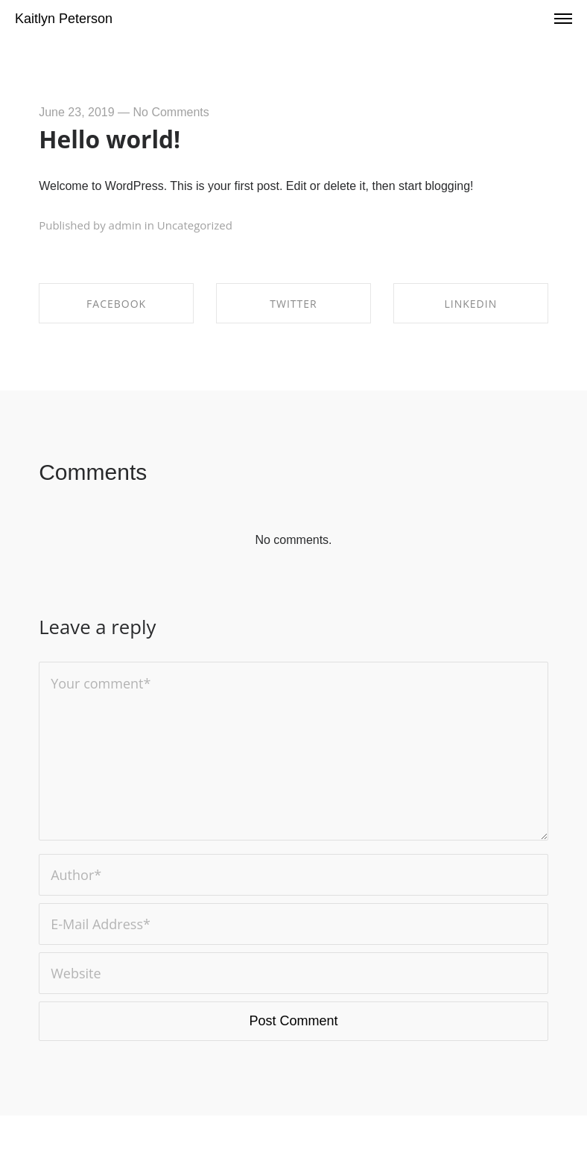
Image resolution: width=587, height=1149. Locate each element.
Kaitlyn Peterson (63, 18)
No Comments (171, 112)
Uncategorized (194, 225)
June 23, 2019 (76, 112)
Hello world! (109, 139)
